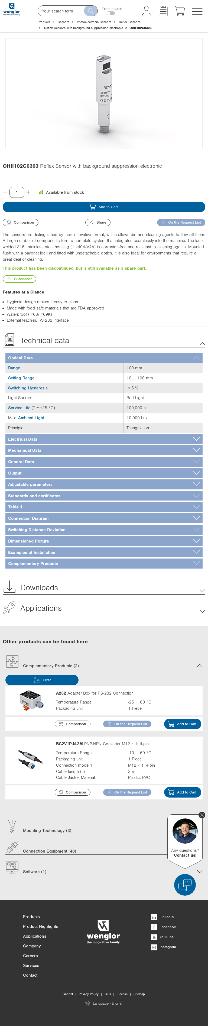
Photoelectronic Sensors (94, 22)
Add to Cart (103, 207)
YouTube (162, 937)
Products (44, 22)
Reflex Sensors (129, 22)
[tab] (104, 358)
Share (98, 222)
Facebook (163, 927)
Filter (42, 680)
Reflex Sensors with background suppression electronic (83, 28)
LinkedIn (162, 917)
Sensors (63, 22)
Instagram (163, 947)
